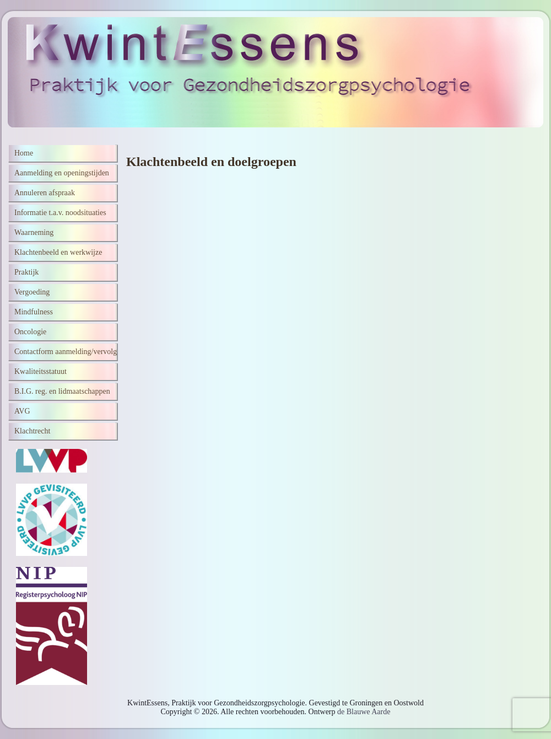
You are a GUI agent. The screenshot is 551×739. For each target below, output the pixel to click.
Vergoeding (32, 292)
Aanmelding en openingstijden (61, 173)
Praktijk (26, 272)
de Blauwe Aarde (363, 712)
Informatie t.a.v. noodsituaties (60, 212)
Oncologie (30, 332)
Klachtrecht (32, 431)
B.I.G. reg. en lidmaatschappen (62, 391)
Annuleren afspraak (44, 193)
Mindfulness (33, 312)
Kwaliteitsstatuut (40, 371)
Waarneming (33, 232)
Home (23, 153)
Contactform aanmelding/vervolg (65, 351)
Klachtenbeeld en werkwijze (58, 252)
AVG (22, 411)
